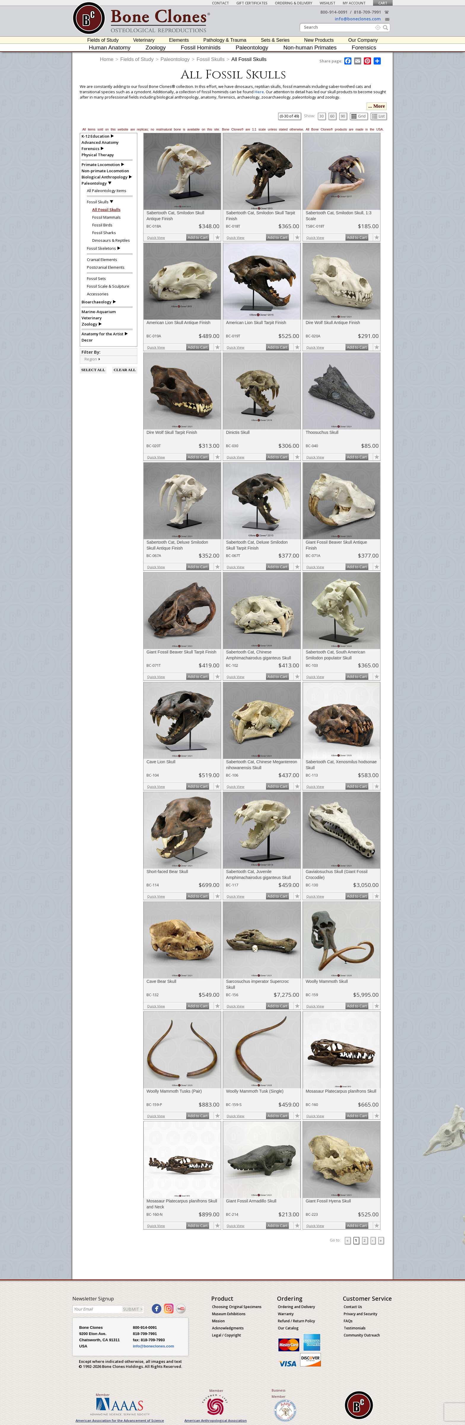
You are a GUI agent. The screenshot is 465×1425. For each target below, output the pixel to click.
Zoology (156, 47)
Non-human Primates (310, 47)
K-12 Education (95, 136)
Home (106, 59)
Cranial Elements (102, 259)
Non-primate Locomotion (105, 170)
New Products (319, 40)
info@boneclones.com (358, 19)
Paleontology (252, 47)
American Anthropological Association (215, 1420)
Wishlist (327, 3)
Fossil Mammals (106, 217)
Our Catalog (288, 1328)
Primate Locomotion (101, 164)
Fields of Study (103, 40)
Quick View (156, 237)
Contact (220, 3)
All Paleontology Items (106, 190)
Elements (179, 40)
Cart (382, 3)
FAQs (348, 1320)
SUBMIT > (133, 1309)
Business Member (279, 1393)
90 (343, 116)
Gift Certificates (251, 3)
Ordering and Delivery (296, 1306)
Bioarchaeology (97, 302)
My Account (354, 3)
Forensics (364, 47)
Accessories (98, 294)
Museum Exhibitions (229, 1313)
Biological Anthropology (105, 177)
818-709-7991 (367, 12)
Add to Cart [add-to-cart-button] (198, 237)
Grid (358, 116)
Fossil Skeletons (101, 248)
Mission (218, 1320)
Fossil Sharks (104, 232)
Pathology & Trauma (224, 40)
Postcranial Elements (106, 267)
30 (321, 116)
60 (332, 116)
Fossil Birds (102, 225)
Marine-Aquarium (99, 311)
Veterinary (144, 40)
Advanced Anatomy (100, 142)
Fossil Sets (96, 278)
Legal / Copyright (226, 1335)
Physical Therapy (98, 154)
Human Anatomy (109, 47)
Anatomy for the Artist (102, 333)
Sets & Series (275, 40)
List (378, 116)
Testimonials (355, 1328)
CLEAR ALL (125, 370)
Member (103, 1394)
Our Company (363, 40)
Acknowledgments (228, 1328)
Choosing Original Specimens (237, 1306)
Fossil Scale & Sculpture (108, 286)
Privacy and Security (360, 1313)
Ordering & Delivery (293, 3)
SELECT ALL (93, 370)
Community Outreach (362, 1335)
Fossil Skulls (210, 59)
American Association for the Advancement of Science (120, 1420)
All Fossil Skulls (248, 59)
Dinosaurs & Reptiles (111, 240)
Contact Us (353, 1306)
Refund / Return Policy (296, 1320)
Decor (87, 340)
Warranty (286, 1313)
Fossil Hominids (201, 47)
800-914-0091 (334, 12)
